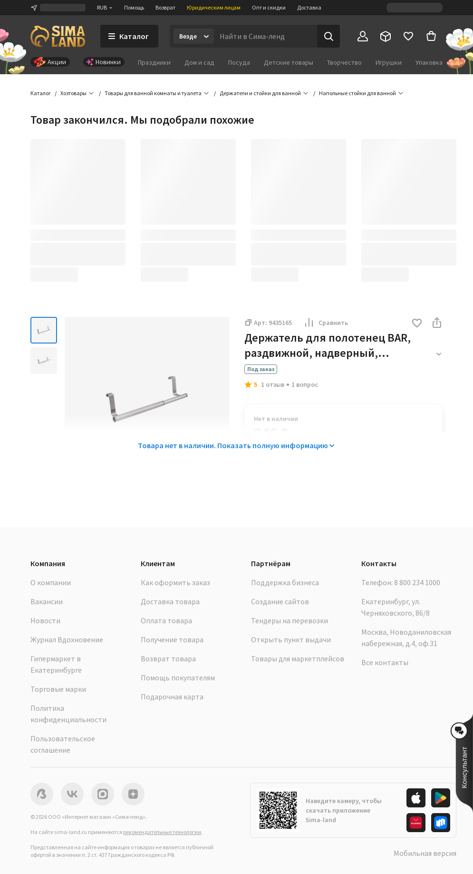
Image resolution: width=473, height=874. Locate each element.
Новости (45, 620)
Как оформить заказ (175, 582)
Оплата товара (166, 620)
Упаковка (429, 62)
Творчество (344, 62)
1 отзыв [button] (272, 384)
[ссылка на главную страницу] (57, 36)
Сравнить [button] (325, 322)
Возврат (165, 7)
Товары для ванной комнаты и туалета (153, 93)
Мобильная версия (425, 853)
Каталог (40, 93)
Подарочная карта (172, 696)
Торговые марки (58, 689)
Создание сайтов (280, 601)
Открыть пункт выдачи (291, 639)
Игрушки (389, 62)
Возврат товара (168, 658)
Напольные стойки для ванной (357, 93)
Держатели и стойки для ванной (260, 93)
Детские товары (288, 62)
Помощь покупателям (178, 677)
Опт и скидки (269, 7)
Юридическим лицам (214, 7)
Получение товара (172, 639)
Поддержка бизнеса (285, 582)
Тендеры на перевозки (289, 620)
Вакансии (46, 601)
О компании (50, 582)
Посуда (239, 62)
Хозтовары (73, 93)
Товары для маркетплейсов (297, 658)
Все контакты (384, 662)
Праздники (154, 62)
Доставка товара (170, 601)
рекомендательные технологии (162, 831)
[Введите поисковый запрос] (265, 36)
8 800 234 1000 (417, 582)
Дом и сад (199, 62)
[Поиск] (328, 36)
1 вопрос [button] (304, 384)
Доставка (309, 7)
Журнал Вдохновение (66, 639)
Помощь (134, 7)
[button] (416, 324)
